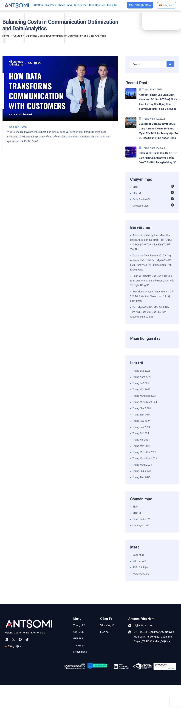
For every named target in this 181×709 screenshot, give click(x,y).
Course (17, 35)
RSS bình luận (140, 567)
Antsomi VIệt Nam (141, 619)
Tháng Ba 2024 (141, 433)
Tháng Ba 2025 (141, 383)
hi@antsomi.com (144, 625)
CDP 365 (38, 5)
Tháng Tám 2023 (142, 477)
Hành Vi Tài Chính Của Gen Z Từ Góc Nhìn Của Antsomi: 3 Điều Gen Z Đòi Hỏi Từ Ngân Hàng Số (152, 280)
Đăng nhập (138, 554)
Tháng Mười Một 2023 (145, 458)
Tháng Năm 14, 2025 (152, 147)
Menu (77, 619)
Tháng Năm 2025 (142, 377)
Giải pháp (50, 5)
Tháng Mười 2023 (142, 464)
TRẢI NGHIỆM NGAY (140, 5)
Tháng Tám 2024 (142, 414)
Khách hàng (65, 5)
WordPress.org (141, 573)
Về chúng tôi (109, 5)
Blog (135, 186)
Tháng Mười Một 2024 (145, 402)
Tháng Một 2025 (141, 389)
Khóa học (94, 5)
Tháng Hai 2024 (141, 439)
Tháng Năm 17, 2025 (152, 118)
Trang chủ (79, 625)
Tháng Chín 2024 (142, 408)
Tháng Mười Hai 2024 (144, 395)
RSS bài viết (139, 561)
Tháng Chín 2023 (142, 471)
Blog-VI (137, 193)
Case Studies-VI (142, 199)
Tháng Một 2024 (141, 445)
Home (5, 35)
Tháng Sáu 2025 (141, 370)
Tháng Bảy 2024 (141, 420)
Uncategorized (141, 205)
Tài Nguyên (79, 645)
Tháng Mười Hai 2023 (144, 452)
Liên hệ (104, 631)
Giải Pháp (78, 638)
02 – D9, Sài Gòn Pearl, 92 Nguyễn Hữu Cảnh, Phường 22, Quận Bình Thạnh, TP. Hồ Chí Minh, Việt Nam (154, 636)
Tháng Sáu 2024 (141, 427)
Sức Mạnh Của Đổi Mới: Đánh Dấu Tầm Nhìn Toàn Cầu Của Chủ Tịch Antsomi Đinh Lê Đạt (150, 312)
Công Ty (106, 619)
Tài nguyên (80, 5)
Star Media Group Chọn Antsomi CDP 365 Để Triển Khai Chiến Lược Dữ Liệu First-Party (151, 296)
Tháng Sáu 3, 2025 (151, 89)
